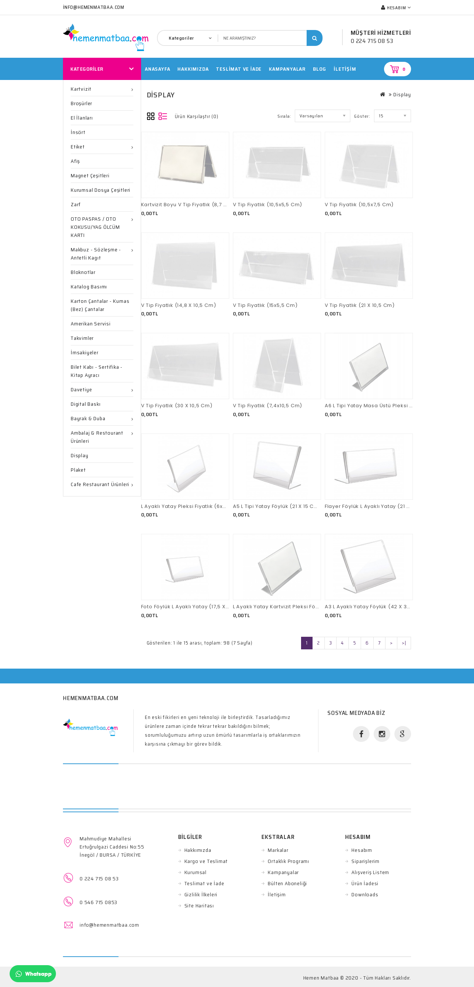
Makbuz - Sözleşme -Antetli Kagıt (96, 253)
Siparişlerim (365, 861)
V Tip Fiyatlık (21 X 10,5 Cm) (360, 305)
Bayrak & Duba (88, 418)
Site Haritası (199, 905)
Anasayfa (157, 69)
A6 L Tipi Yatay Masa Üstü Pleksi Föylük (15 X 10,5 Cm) (394, 405)
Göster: (362, 116)
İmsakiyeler (85, 352)
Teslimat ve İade (204, 883)
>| (404, 643)
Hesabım (361, 850)
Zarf (76, 204)
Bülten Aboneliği (287, 883)
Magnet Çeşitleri (90, 175)
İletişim (345, 69)
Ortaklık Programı (288, 861)
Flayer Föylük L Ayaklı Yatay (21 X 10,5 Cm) (379, 506)
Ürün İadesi (364, 883)
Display (80, 455)
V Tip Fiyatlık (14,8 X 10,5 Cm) (178, 305)
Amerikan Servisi (91, 323)
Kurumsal (195, 872)
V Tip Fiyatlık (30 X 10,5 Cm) (177, 405)
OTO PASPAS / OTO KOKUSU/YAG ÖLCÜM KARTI (95, 227)
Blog (319, 69)
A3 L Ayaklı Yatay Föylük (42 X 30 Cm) (374, 606)
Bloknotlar (83, 272)
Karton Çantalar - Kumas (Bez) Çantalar (100, 305)
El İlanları (82, 118)
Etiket (78, 147)
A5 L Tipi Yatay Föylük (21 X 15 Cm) (277, 506)
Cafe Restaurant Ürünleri (100, 484)
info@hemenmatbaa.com (109, 925)
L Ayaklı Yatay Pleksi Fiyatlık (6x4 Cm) (190, 506)
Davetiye (81, 389)
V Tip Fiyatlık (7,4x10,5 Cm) (267, 405)
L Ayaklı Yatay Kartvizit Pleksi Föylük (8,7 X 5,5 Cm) (298, 606)
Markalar (278, 850)
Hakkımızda (197, 850)
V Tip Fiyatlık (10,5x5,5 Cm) (267, 204)
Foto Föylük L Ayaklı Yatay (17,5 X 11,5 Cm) (194, 606)
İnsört (78, 132)
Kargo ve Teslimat (206, 861)
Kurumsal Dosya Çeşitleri (100, 190)
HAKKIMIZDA (192, 69)
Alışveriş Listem (370, 872)
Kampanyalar (287, 69)
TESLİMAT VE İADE (238, 69)
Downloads (364, 894)
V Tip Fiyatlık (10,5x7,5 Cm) (359, 204)
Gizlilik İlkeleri (201, 894)
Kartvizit (81, 89)
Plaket (78, 470)
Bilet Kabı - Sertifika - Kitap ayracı (97, 371)
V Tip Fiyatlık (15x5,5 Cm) (265, 305)
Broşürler (81, 103)
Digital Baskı (85, 404)
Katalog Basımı (89, 286)
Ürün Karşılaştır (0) (196, 116)
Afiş (75, 161)
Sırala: (284, 116)
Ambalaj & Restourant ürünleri (97, 437)
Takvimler (82, 338)
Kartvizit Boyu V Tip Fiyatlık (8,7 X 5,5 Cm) (195, 204)
